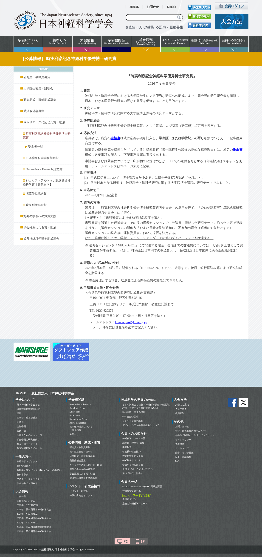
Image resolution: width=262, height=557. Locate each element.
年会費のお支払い (131, 451)
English (171, 6)
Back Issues (75, 415)
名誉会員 (21, 426)
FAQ (177, 461)
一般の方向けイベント (81, 495)
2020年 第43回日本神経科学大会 (34, 531)
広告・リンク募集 (184, 452)
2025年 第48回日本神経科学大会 (34, 509)
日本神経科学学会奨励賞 (42, 158)
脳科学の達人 (24, 466)
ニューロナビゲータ (27, 444)
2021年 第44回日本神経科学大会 (34, 527)
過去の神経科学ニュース (135, 503)
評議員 (20, 422)
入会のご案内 (182, 404)
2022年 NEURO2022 (27, 522)
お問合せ (153, 7)
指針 (19, 413)
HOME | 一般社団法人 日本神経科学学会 (45, 393)
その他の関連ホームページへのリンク (194, 435)
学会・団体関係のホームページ (191, 431)
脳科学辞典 (22, 474)
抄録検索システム (26, 500)
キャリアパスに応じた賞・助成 (44, 122)
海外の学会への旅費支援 (39, 216)
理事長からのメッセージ (29, 435)
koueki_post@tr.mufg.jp (131, 322)
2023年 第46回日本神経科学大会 (34, 518)
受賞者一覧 (35, 146)
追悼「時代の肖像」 (132, 473)
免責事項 (179, 444)
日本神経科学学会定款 (28, 409)
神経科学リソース (131, 460)
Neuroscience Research (80, 404)
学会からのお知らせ (27, 483)
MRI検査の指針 (130, 416)
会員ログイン (129, 499)
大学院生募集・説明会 (38, 88)
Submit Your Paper (78, 419)
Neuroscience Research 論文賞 (44, 169)
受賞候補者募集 (33, 111)
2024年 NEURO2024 (27, 514)
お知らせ (74, 434)
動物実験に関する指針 (133, 412)
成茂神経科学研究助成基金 (41, 238)
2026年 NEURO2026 (27, 505)
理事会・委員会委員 (27, 417)
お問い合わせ (182, 426)
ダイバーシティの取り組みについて (140, 425)
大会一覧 (21, 496)
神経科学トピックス (27, 461)
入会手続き (181, 409)
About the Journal (78, 422)
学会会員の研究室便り (28, 439)
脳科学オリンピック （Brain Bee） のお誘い (39, 470)
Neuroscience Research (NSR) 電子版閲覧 (142, 486)
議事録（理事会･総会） (134, 443)
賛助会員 (21, 431)
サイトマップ (182, 448)
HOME (134, 6)
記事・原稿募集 (183, 457)
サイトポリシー (183, 439)
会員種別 (179, 413)
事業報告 (127, 447)
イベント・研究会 (79, 491)
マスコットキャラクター (29, 479)
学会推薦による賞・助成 (39, 227)
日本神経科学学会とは (28, 404)
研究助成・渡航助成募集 (39, 99)
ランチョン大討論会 (132, 421)
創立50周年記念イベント (29, 448)
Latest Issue (75, 411)
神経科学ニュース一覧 (133, 438)
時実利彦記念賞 (36, 205)
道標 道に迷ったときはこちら (137, 469)
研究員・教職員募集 (36, 77)
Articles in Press (77, 408)
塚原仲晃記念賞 (36, 193)
